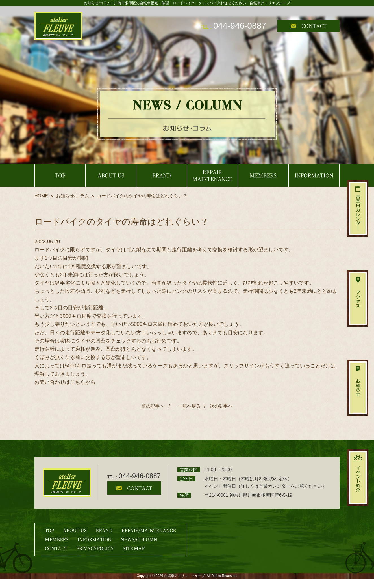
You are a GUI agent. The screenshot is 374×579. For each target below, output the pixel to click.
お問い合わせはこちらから (64, 382)
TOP (49, 530)
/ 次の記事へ (218, 406)
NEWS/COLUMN (139, 539)
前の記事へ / (156, 406)
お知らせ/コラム (72, 195)
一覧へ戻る (188, 406)
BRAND (104, 530)
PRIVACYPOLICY (95, 548)
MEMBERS (56, 539)
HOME (41, 195)
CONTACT (309, 25)
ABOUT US (75, 530)
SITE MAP (134, 548)
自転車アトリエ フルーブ (184, 576)
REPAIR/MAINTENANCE (148, 530)
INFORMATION (94, 539)
